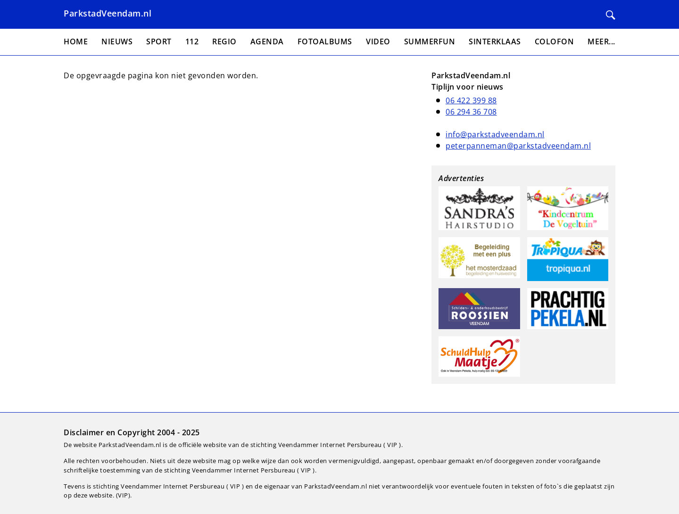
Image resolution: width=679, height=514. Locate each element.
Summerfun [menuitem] (429, 41)
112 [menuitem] (192, 41)
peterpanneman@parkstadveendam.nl (518, 146)
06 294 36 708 (471, 112)
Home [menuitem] (76, 41)
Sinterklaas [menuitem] (495, 41)
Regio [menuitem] (224, 41)
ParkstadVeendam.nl (107, 13)
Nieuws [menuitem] (116, 41)
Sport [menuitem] (159, 41)
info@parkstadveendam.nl (495, 134)
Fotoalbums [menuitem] (325, 41)
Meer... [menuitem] (601, 41)
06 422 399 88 (471, 100)
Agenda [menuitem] (267, 41)
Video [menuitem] (378, 41)
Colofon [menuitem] (554, 41)
